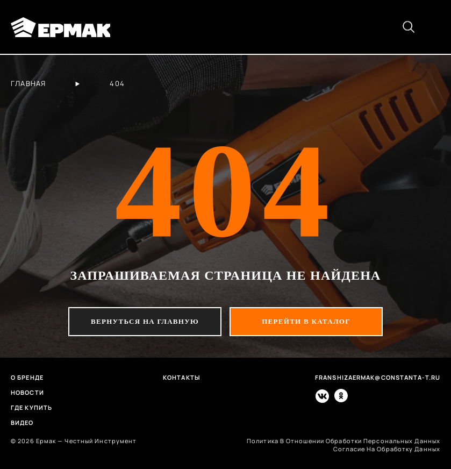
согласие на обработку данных (386, 449)
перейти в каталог (306, 321)
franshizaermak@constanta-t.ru (377, 377)
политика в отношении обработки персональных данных (343, 441)
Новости (27, 392)
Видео (22, 422)
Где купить (31, 407)
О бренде (27, 377)
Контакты (182, 377)
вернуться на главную (145, 321)
